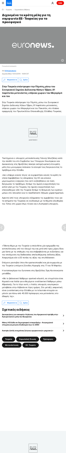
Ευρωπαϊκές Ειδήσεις (22, 9)
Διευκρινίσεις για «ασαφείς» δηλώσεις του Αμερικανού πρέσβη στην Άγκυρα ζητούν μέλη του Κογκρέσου (30, 315)
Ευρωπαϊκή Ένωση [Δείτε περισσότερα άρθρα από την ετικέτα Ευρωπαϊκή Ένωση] (27, 339)
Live (60, 3)
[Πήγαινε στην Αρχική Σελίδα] (9, 3)
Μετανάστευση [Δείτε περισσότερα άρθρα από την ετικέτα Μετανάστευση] (11, 345)
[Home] (2, 9)
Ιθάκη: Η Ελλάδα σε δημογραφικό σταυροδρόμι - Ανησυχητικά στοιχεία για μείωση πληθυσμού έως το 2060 (27, 323)
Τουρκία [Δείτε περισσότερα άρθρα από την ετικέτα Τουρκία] (8, 339)
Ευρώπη (9, 9)
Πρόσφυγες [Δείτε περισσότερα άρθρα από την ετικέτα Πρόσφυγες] (48, 339)
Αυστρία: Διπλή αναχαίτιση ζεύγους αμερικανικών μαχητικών (27, 330)
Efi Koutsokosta (10, 71)
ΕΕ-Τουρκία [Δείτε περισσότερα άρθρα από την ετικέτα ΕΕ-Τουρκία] (31, 345)
